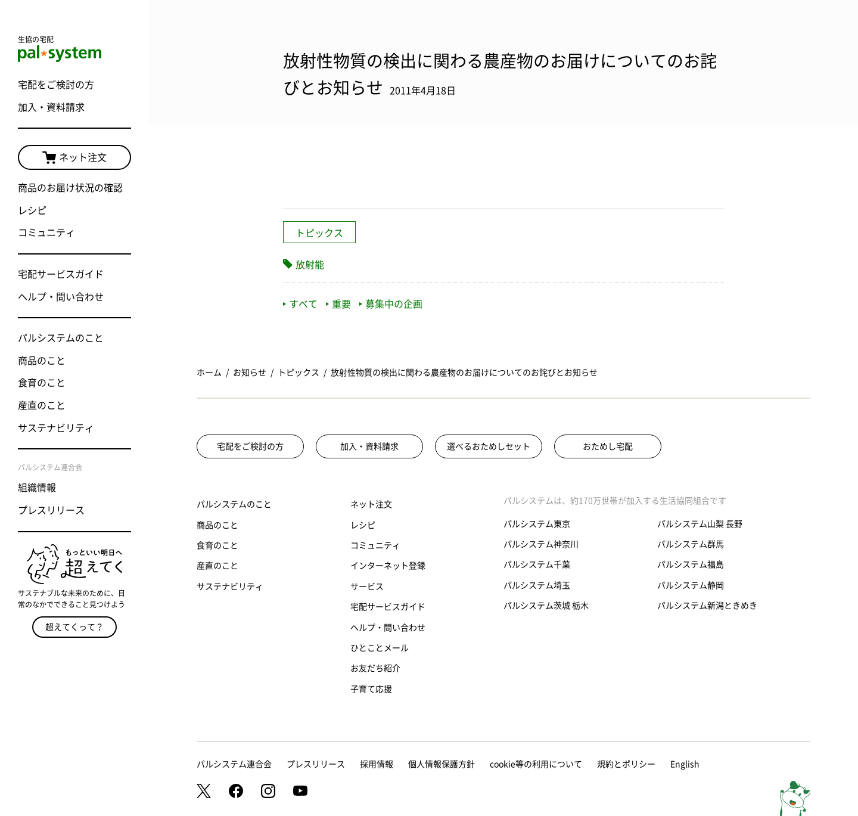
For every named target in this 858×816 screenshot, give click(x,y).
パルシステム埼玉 (536, 585)
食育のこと (42, 382)
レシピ (32, 210)
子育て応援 (371, 689)
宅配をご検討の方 (56, 84)
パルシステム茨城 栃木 (546, 605)
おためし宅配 (608, 446)
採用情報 (376, 764)
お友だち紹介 (375, 668)
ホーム (209, 372)
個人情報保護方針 (441, 764)
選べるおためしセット (488, 446)
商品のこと (42, 360)
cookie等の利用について (536, 764)
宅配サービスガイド (61, 274)
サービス (367, 586)
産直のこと (42, 405)
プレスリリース (51, 510)
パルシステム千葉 (536, 564)
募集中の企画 (390, 304)
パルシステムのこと (61, 338)
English (685, 764)
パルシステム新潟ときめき (707, 605)
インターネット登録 (387, 565)
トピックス (319, 233)
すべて (300, 304)
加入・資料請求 (51, 107)
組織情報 (37, 487)
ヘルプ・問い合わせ (61, 297)
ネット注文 (74, 158)
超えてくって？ (74, 627)
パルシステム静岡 (690, 585)
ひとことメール (379, 648)
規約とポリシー (626, 764)
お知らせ (249, 372)
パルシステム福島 (690, 564)
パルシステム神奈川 (541, 544)
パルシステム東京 (536, 524)
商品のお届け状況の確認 (70, 188)
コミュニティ (46, 232)
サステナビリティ (56, 428)
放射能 (310, 264)
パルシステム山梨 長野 (699, 524)
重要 (338, 304)
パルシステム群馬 (690, 544)
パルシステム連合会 (234, 764)
